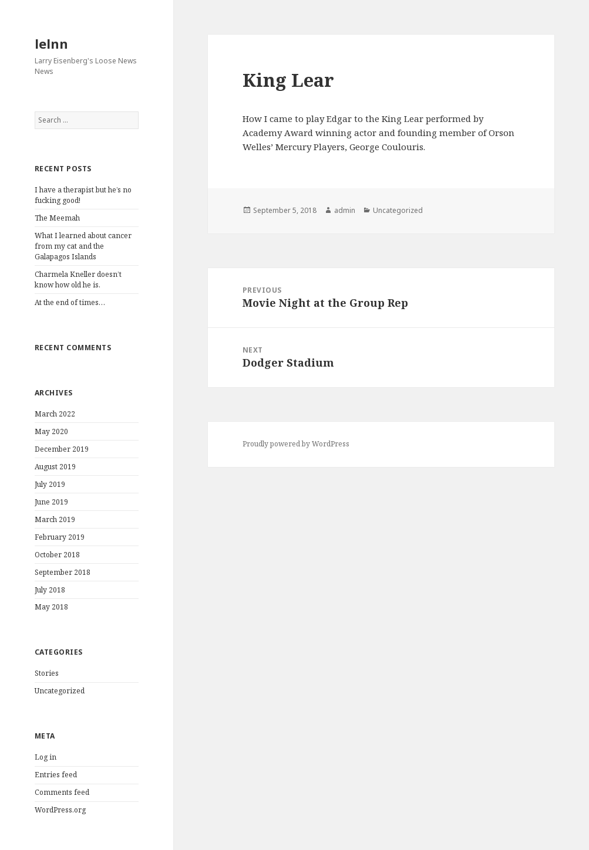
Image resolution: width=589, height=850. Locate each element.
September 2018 (62, 572)
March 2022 (55, 414)
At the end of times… (70, 302)
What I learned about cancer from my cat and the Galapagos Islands (83, 246)
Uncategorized (60, 691)
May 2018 (51, 607)
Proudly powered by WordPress (296, 444)
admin (344, 210)
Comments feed (62, 792)
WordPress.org (60, 810)
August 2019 (55, 467)
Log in (45, 757)
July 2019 (50, 484)
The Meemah (57, 218)
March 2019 (55, 519)
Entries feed (56, 775)
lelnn (51, 43)
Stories (47, 673)
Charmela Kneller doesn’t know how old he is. (78, 279)
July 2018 (50, 590)
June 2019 (51, 502)
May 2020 (51, 431)
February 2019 (60, 537)
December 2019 (62, 449)
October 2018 (57, 555)
